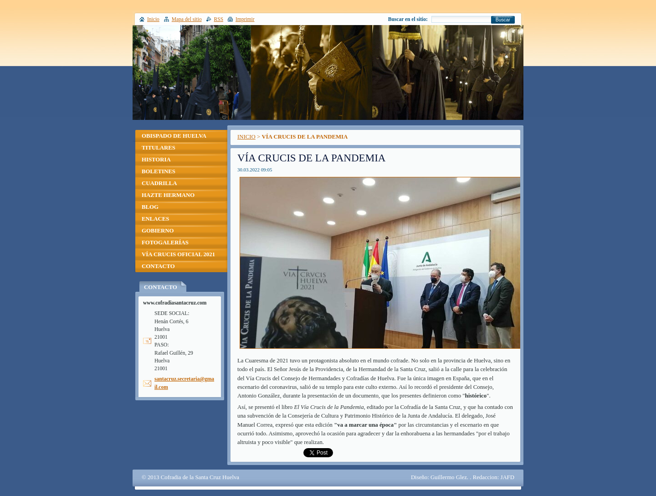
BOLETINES (158, 171)
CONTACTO (158, 266)
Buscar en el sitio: (408, 19)
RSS (219, 19)
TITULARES (158, 148)
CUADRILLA (159, 183)
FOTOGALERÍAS (165, 242)
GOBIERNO (158, 230)
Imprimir (245, 19)
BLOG (150, 207)
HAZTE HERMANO (168, 195)
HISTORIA (156, 159)
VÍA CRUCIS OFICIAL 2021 (178, 254)
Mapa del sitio (187, 19)
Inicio (153, 19)
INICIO (246, 137)
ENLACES (155, 219)
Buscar (503, 19)
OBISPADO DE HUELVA (174, 136)
